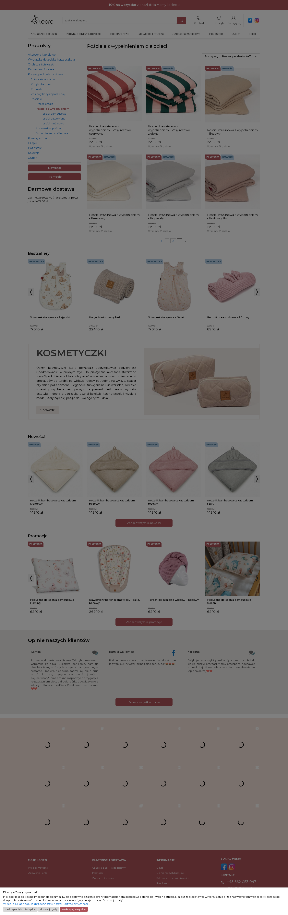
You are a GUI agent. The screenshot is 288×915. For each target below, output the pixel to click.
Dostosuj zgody (48, 909)
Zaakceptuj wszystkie (73, 909)
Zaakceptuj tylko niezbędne (20, 909)
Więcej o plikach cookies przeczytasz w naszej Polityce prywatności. (46, 903)
